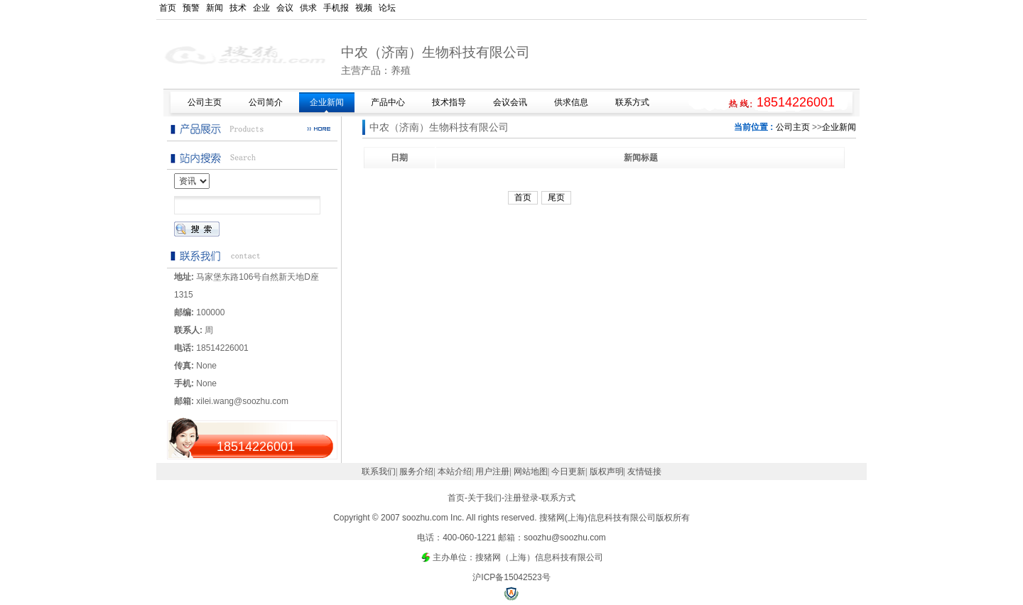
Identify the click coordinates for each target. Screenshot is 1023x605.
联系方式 (558, 498)
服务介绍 (416, 471)
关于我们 (484, 498)
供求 (308, 8)
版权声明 (607, 471)
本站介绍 (455, 471)
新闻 (214, 8)
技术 (238, 8)
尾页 (556, 197)
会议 (284, 8)
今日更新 (568, 471)
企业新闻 (839, 127)
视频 (363, 8)
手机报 (336, 8)
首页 (167, 8)
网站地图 (531, 471)
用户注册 (492, 471)
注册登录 (521, 498)
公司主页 (793, 127)
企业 (261, 8)
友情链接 (644, 471)
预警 (191, 8)
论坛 (387, 8)
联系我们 (379, 471)
